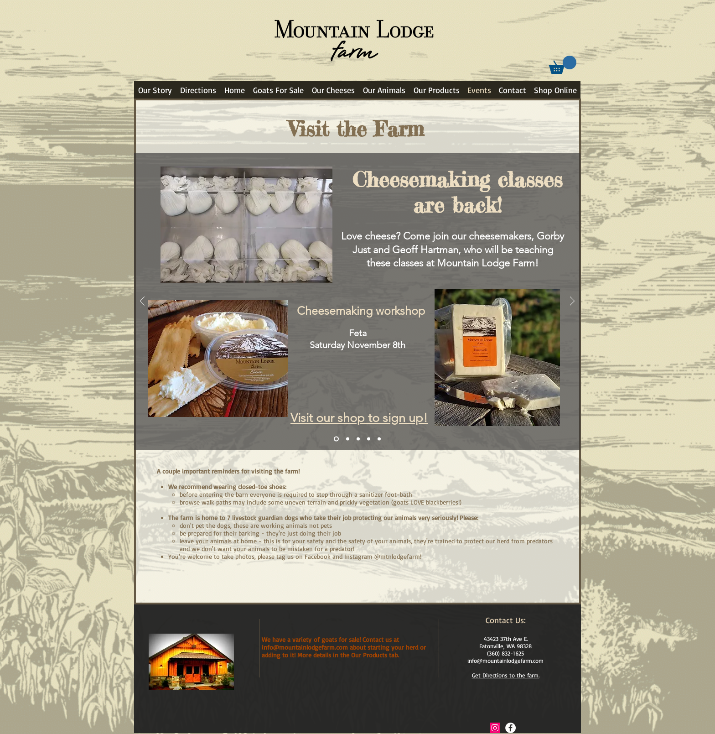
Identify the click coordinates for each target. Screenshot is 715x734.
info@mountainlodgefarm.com (505, 660)
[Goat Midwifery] (358, 439)
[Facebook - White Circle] (510, 728)
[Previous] (142, 302)
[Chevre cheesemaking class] (336, 439)
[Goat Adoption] (347, 439)
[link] (562, 65)
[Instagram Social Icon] (495, 728)
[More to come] (379, 439)
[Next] (572, 302)
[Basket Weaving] (368, 439)
